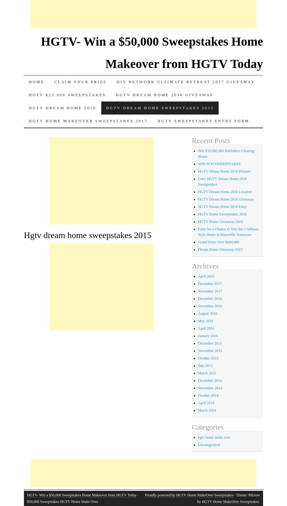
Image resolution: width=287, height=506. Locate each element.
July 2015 (205, 366)
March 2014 (207, 410)
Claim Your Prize (80, 82)
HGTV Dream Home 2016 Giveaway (165, 95)
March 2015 (207, 373)
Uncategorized (209, 445)
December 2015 (210, 343)
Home (36, 82)
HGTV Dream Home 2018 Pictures (224, 171)
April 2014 (206, 403)
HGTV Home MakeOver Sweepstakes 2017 (88, 121)
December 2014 (210, 380)
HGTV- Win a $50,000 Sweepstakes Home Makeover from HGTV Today (82, 495)
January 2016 (208, 336)
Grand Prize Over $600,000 (218, 242)
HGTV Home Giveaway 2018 (220, 221)
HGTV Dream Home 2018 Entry (222, 207)
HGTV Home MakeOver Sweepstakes (230, 501)
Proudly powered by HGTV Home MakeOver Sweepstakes (189, 495)
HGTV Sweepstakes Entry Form (203, 121)
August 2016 (207, 313)
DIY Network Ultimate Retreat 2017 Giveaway (186, 82)
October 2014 (208, 395)
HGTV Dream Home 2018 (62, 108)
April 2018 (206, 276)
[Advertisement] (143, 14)
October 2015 (208, 358)
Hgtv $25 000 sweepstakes (67, 95)
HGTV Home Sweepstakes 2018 (222, 214)
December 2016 (210, 298)
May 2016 (205, 321)
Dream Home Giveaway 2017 (220, 249)
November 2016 (210, 306)
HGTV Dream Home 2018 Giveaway (226, 199)
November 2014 (210, 388)
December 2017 (210, 284)
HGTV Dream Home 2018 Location (225, 192)
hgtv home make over (214, 437)
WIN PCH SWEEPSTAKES (219, 164)
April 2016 (206, 328)
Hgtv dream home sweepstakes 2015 (160, 108)
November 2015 (210, 351)
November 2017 (210, 291)
